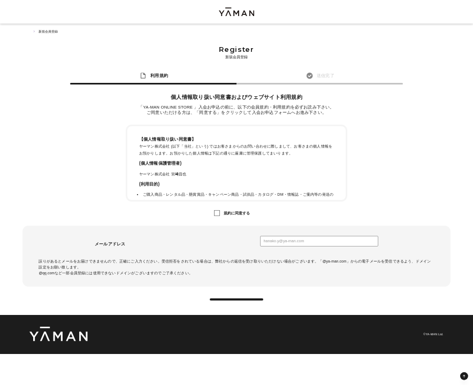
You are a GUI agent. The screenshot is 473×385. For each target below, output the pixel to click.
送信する (237, 305)
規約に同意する (237, 213)
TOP (32, 31)
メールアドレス (110, 244)
